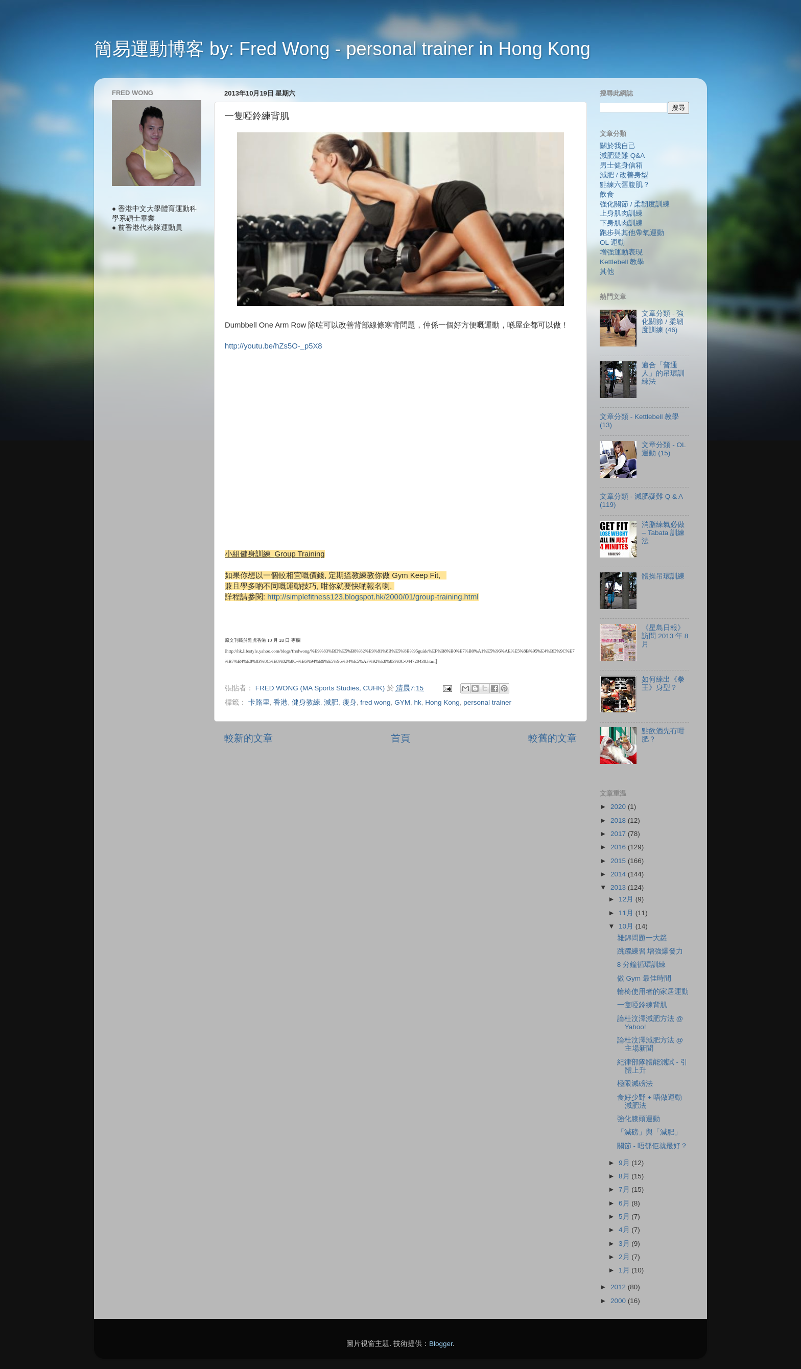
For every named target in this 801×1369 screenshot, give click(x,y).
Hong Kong (442, 702)
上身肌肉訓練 (621, 213)
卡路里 (259, 702)
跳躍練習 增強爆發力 (650, 951)
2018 (619, 820)
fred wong (375, 702)
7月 (625, 1189)
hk (417, 702)
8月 (625, 1176)
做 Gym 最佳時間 (644, 978)
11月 (627, 913)
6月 (625, 1203)
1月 (625, 1270)
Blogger (441, 1344)
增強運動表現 (621, 252)
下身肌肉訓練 (621, 223)
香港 (280, 702)
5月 (625, 1216)
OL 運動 (612, 242)
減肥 (331, 702)
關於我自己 (617, 146)
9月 (625, 1163)
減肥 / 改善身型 (624, 175)
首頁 (400, 738)
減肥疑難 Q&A (622, 155)
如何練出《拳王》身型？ (663, 683)
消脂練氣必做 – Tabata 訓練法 (663, 533)
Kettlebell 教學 (622, 262)
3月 (625, 1243)
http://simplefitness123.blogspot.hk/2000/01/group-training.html (372, 597)
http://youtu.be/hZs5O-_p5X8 (273, 346)
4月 (625, 1230)
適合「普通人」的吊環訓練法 (663, 373)
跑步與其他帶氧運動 (632, 233)
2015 (619, 861)
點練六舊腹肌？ (625, 185)
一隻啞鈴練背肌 (642, 1005)
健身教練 (306, 702)
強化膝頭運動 (638, 1119)
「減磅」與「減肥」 (649, 1132)
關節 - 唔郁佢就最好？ (652, 1146)
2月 (625, 1257)
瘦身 (349, 702)
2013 (619, 887)
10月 (627, 926)
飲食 (607, 194)
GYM (402, 702)
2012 (619, 1287)
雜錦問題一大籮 (642, 938)
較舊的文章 (552, 738)
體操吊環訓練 (663, 576)
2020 (619, 806)
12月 (627, 899)
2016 (619, 847)
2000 (619, 1301)
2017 (619, 834)
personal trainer (487, 702)
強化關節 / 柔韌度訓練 (635, 204)
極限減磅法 (635, 1083)
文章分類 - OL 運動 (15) (664, 449)
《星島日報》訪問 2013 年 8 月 (665, 636)
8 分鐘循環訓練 (641, 964)
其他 (607, 271)
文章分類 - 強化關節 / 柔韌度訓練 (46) (663, 322)
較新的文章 (248, 738)
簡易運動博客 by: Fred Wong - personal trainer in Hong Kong (342, 48)
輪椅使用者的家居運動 (653, 991)
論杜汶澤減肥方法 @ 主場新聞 (650, 1044)
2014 (619, 874)
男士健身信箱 (621, 165)
